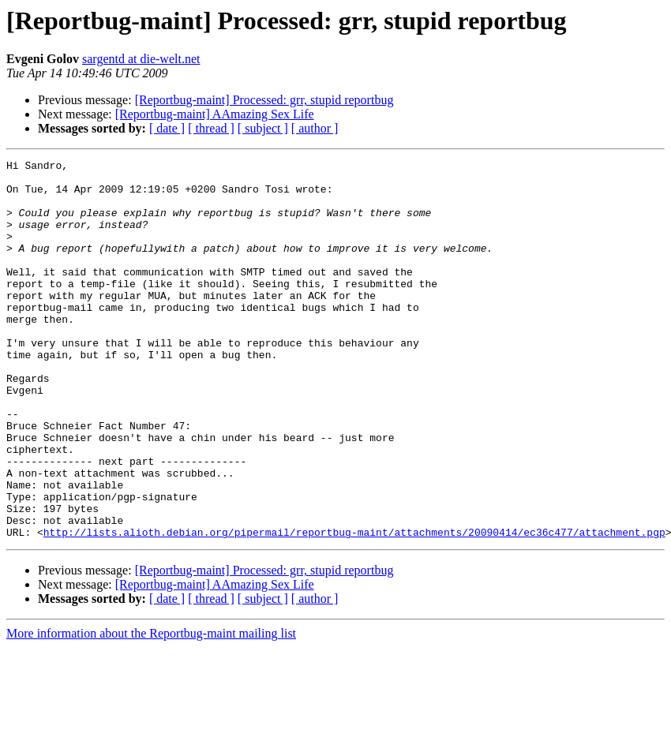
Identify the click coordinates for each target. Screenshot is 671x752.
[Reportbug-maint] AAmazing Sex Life (214, 114)
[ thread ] (211, 128)
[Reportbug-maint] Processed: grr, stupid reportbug (264, 100)
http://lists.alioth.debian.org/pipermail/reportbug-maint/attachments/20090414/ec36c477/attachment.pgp (354, 607)
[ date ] (167, 128)
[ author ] (315, 128)
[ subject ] (263, 128)
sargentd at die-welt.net (141, 58)
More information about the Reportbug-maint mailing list (151, 709)
